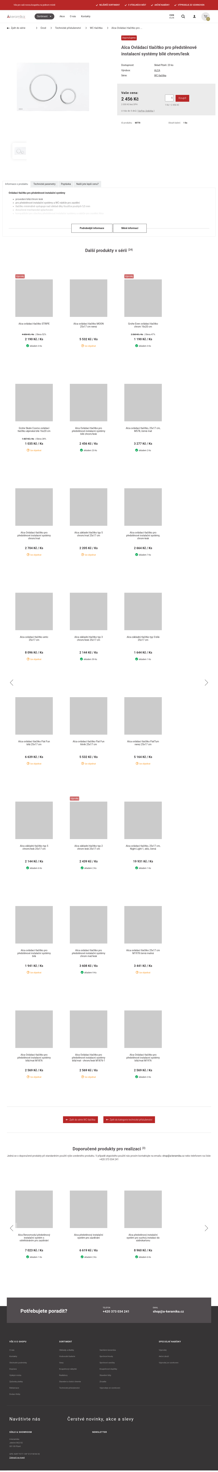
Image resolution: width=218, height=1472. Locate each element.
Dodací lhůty (14, 1395)
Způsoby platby (16, 1383)
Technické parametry (44, 184)
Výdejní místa (15, 1377)
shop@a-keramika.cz (173, 1157)
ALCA (157, 70)
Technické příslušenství (66, 28)
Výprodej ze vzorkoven (168, 1364)
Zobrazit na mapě (17, 1459)
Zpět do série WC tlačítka (80, 1121)
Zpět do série (16, 28)
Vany (61, 1364)
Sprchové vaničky (107, 1364)
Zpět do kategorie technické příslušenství (129, 1121)
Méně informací (129, 228)
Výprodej (163, 1351)
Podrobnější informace (92, 228)
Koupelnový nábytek (68, 1370)
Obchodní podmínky (18, 1364)
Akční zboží (164, 1358)
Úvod (41, 28)
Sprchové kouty (106, 1358)
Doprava (13, 1370)
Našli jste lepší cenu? (87, 184)
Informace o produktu (16, 184)
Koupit (181, 98)
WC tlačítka (94, 28)
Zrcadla (102, 1383)
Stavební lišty (105, 1377)
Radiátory (63, 1377)
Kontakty (13, 1358)
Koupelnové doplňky (108, 1370)
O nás (11, 1351)
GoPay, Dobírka (145, 111)
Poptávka (66, 184)
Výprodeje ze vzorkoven (109, 1389)
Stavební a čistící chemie (70, 1383)
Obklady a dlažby (66, 1351)
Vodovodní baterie (67, 1358)
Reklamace (14, 1389)
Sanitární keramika (107, 1351)
